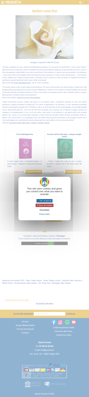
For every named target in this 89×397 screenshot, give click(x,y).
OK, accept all (44, 201)
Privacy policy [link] (44, 214)
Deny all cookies (44, 205)
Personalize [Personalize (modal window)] (44, 210)
